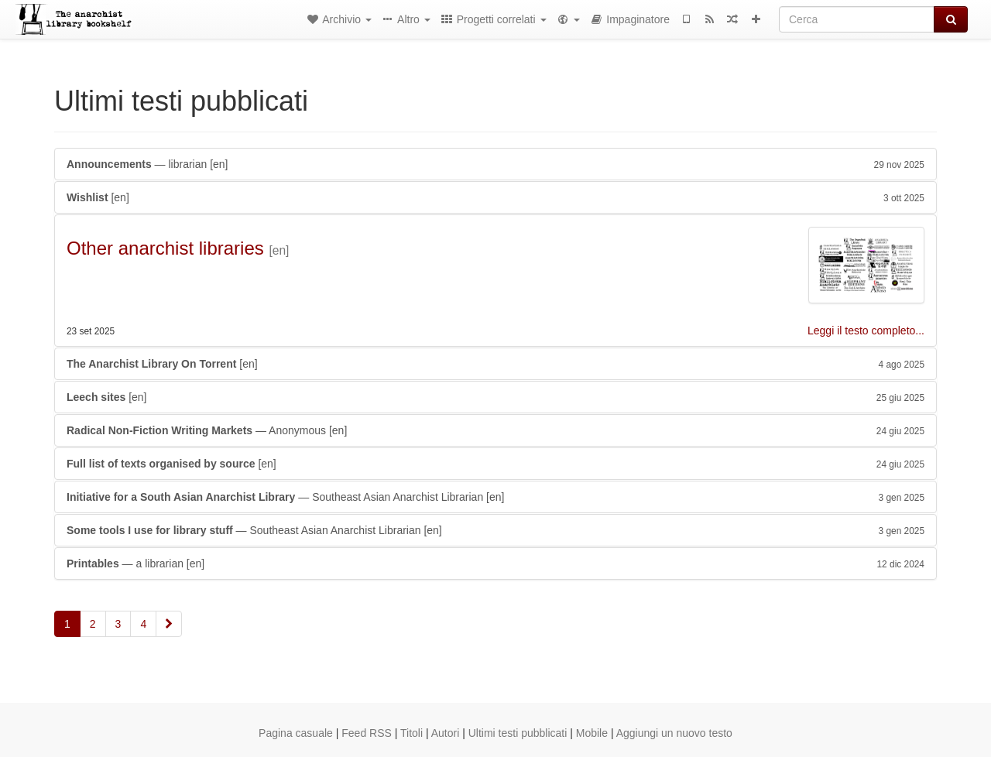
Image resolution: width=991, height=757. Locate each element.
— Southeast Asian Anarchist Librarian (495, 497)
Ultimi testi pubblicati (518, 733)
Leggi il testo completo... (866, 330)
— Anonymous (495, 430)
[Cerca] (856, 19)
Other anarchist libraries (165, 248)
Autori (445, 733)
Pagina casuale (296, 733)
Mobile (592, 733)
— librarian (495, 164)
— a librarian (495, 563)
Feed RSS (366, 733)
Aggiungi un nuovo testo (674, 733)
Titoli (411, 733)
